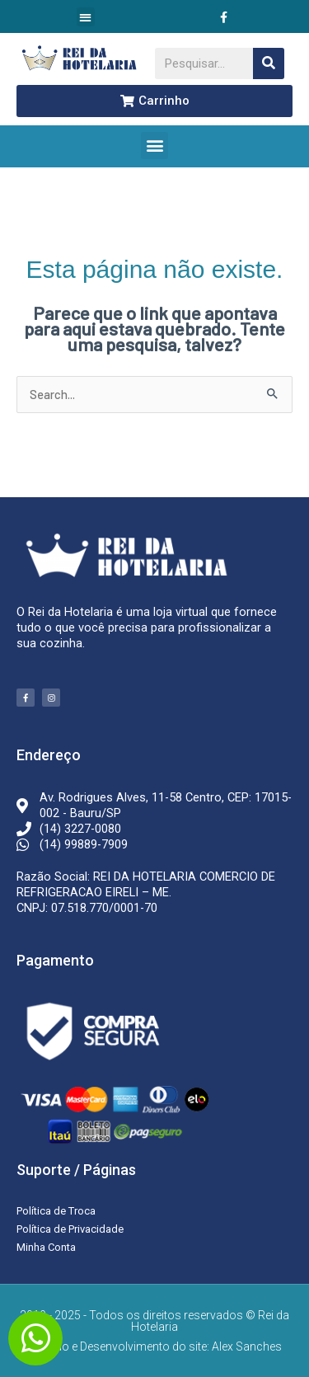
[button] (86, 16)
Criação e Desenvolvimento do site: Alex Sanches (155, 1346)
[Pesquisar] (268, 63)
